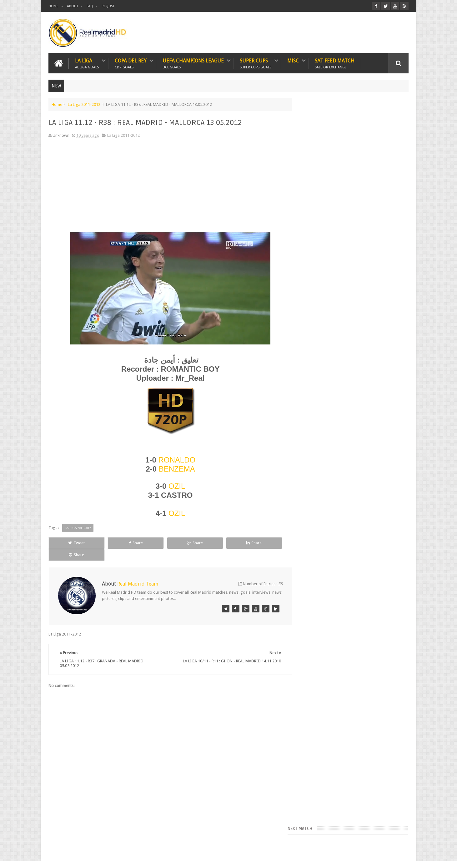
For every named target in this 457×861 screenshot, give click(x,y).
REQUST (108, 6)
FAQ (90, 6)
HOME (53, 6)
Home (57, 104)
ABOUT (72, 6)
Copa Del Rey (131, 62)
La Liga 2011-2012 (84, 104)
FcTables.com (312, 179)
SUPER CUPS (255, 62)
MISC (293, 60)
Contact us (392, 832)
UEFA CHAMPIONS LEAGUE (193, 62)
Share (119, 542)
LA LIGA (87, 62)
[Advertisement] (167, 187)
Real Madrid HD (102, 851)
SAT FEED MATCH (334, 62)
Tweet (71, 542)
